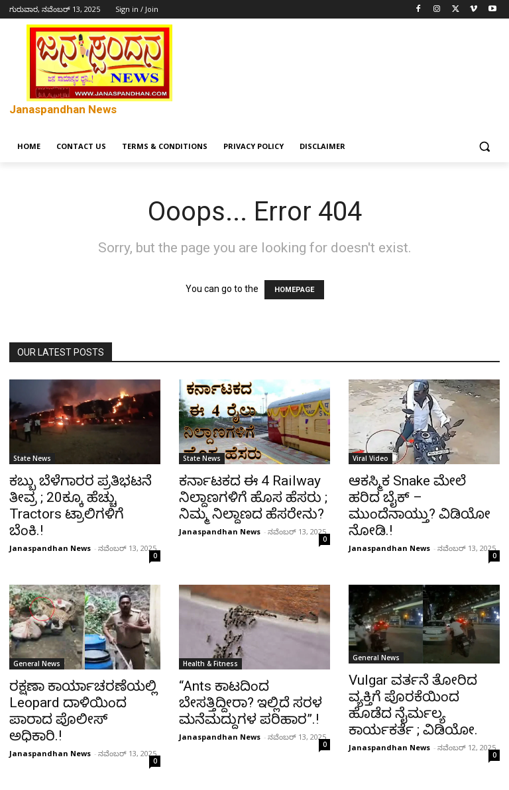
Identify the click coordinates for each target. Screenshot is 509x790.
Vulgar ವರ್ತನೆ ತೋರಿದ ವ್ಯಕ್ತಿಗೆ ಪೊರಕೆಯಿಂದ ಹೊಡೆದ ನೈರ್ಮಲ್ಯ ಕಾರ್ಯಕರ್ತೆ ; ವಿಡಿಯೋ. (413, 705)
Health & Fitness (210, 663)
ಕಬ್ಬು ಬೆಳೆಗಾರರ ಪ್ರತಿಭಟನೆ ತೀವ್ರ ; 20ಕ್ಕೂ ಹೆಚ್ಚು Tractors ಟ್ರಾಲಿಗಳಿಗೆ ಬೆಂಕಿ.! (80, 505)
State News (32, 458)
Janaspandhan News (50, 548)
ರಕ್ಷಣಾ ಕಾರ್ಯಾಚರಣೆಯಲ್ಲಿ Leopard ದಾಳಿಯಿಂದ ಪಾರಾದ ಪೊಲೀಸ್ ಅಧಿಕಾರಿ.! (83, 711)
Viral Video (370, 458)
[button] (484, 146)
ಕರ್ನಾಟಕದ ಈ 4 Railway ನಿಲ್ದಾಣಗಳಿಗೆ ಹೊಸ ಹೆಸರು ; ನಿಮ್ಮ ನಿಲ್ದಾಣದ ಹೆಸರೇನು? (253, 497)
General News (36, 663)
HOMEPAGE (294, 289)
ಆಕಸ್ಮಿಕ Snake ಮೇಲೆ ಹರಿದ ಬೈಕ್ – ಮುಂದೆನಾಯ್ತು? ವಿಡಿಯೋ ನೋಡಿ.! (419, 505)
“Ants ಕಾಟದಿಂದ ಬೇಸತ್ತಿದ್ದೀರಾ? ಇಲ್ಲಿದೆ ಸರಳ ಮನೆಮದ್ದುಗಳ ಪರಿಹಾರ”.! (250, 702)
